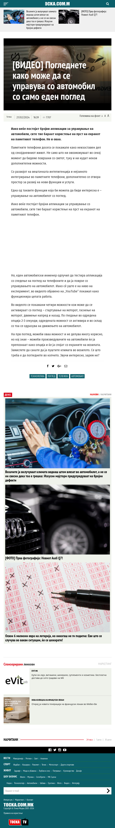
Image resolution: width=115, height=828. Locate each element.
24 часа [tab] (89, 735)
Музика (30, 772)
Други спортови (67, 760)
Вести (7, 754)
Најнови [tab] (94, 397)
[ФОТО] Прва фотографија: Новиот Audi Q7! (94, 13)
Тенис (44, 760)
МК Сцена (52, 772)
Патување (57, 766)
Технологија (37, 379)
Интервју (76, 778)
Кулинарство (68, 766)
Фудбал (16, 760)
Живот (7, 766)
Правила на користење (13, 808)
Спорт (7, 760)
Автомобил (77, 379)
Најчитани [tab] (106, 397)
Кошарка (26, 760)
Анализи (44, 754)
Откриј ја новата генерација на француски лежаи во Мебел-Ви (64, 699)
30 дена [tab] (108, 735)
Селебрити (40, 772)
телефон (63, 379)
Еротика (51, 778)
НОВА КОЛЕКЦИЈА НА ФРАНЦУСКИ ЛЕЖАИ (48, 695)
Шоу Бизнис (10, 772)
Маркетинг (19, 795)
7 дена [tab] (98, 735)
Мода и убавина (29, 766)
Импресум (8, 795)
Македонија (18, 754)
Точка (8, 117)
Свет (36, 754)
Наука (9, 778)
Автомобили (32, 778)
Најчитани (11, 735)
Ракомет (35, 760)
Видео (66, 778)
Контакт (30, 795)
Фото (59, 778)
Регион (29, 754)
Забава (42, 778)
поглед (51, 379)
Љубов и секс (44, 766)
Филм (22, 772)
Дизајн (79, 766)
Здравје (17, 766)
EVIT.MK (35, 666)
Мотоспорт (53, 760)
